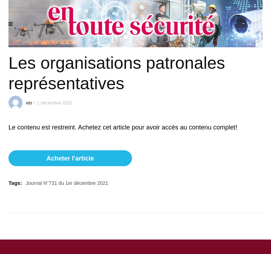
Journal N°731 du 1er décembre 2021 (67, 183)
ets (29, 102)
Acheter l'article (70, 158)
